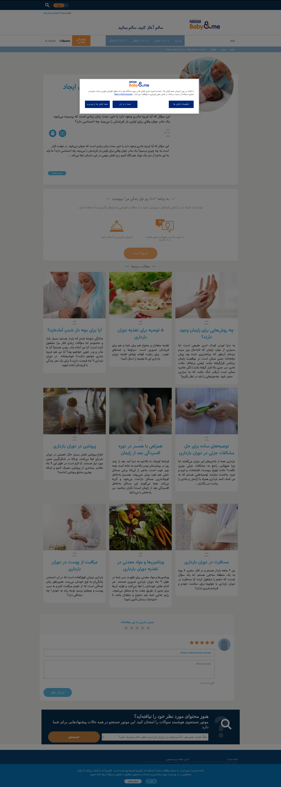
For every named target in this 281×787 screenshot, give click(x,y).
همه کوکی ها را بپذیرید (97, 104)
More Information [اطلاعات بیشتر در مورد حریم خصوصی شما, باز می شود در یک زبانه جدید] (123, 94)
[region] (139, 96)
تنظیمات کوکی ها (181, 104)
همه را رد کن (125, 104)
